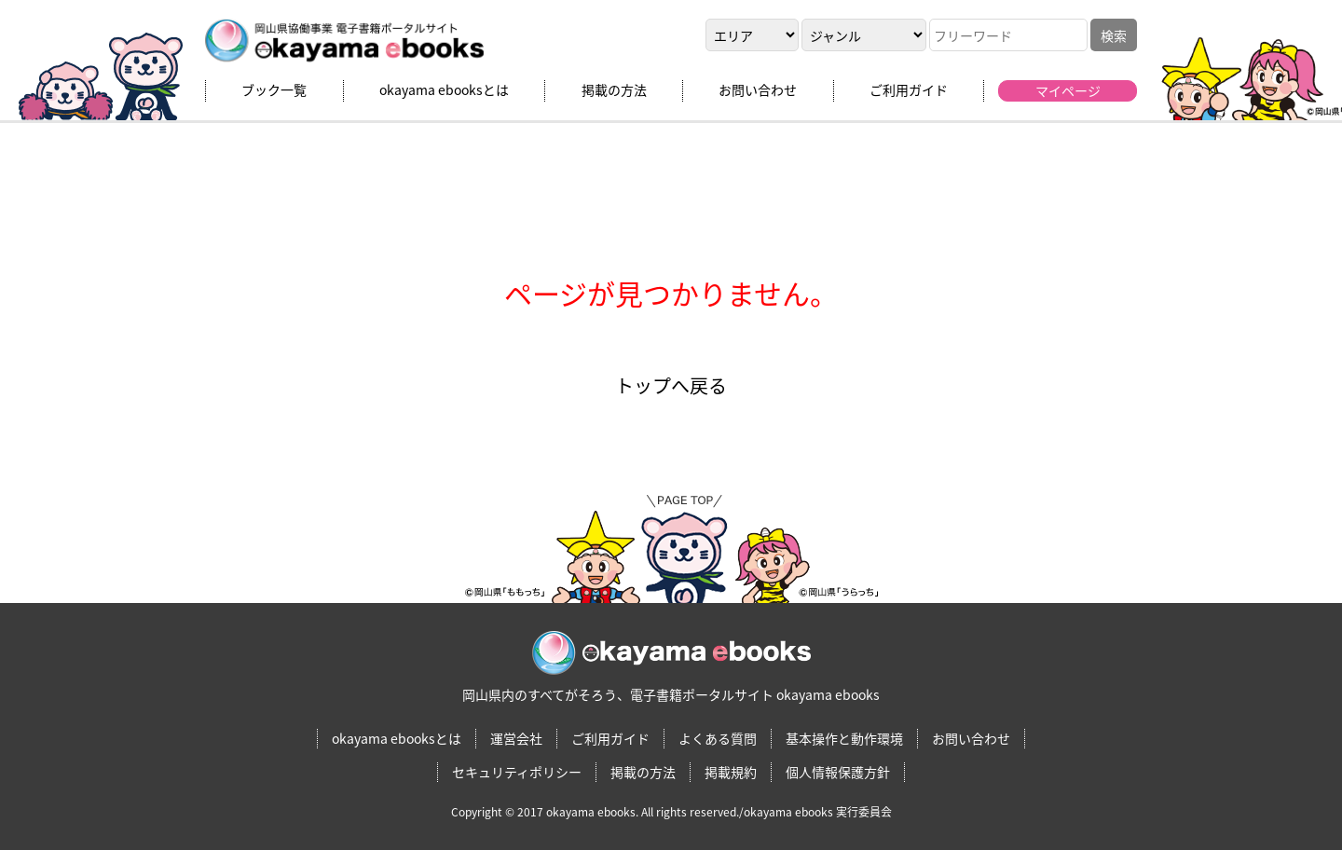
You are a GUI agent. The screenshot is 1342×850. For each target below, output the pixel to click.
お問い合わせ (758, 89)
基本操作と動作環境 (844, 738)
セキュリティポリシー (517, 771)
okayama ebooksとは (444, 89)
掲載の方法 (614, 89)
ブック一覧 (274, 89)
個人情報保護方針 (838, 771)
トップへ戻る (671, 385)
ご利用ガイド (909, 89)
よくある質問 (717, 738)
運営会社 (516, 738)
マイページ (1068, 90)
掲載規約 (731, 771)
